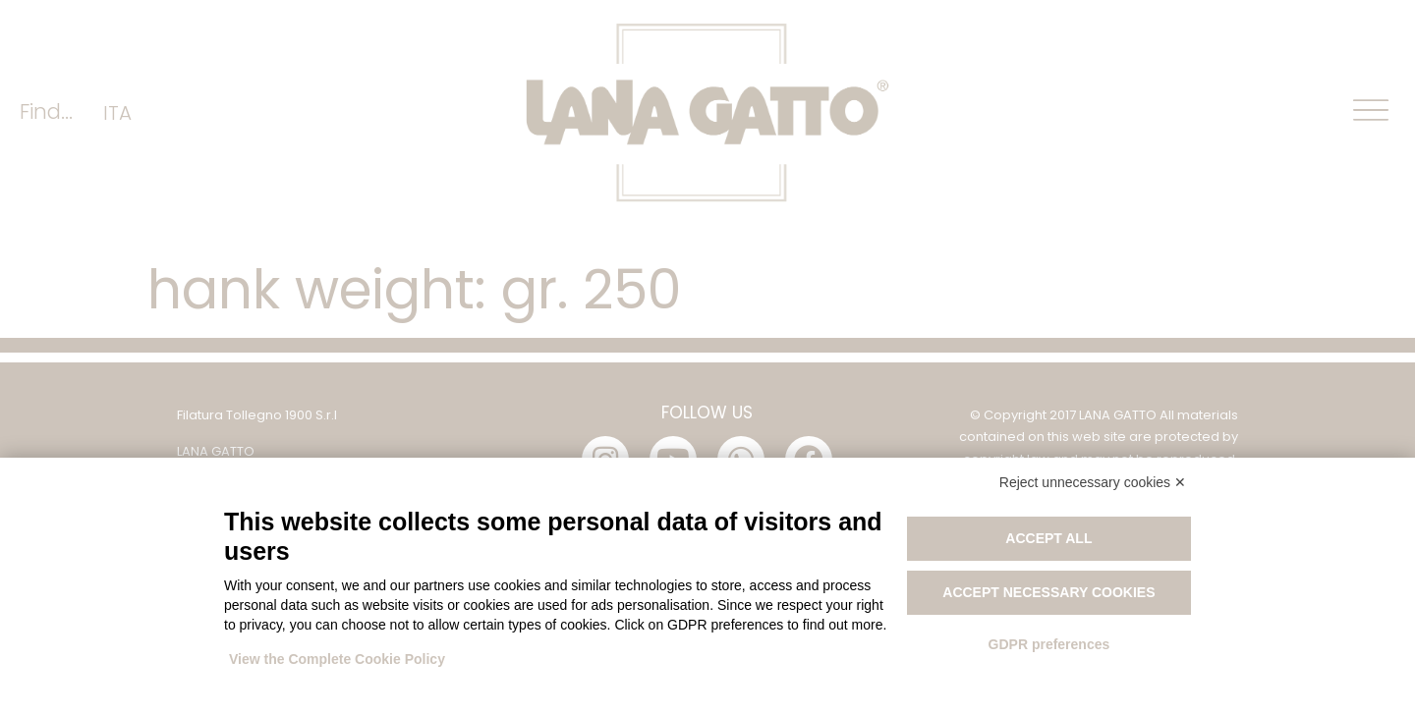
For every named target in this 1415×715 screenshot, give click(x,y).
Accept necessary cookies (1048, 592)
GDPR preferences (1049, 644)
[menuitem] (117, 112)
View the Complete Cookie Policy (337, 659)
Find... (46, 111)
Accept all (1048, 538)
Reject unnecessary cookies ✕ (1092, 482)
